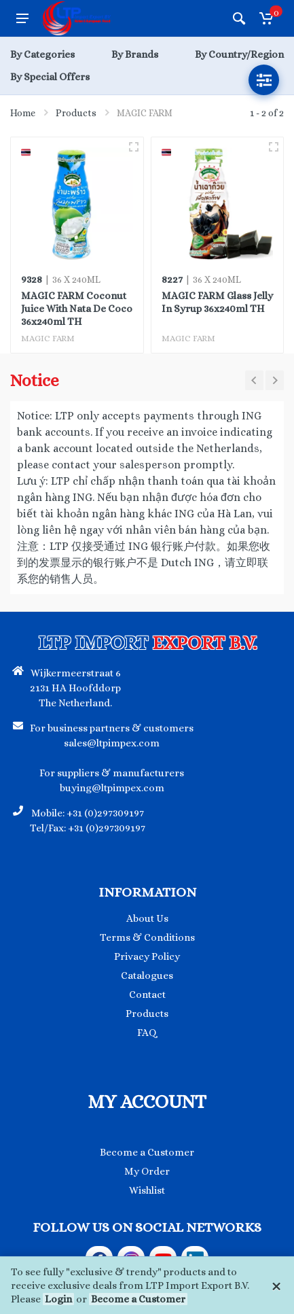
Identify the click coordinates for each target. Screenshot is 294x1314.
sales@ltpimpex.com (112, 743)
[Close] (276, 1285)
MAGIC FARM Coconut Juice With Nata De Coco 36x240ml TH (76, 309)
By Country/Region (239, 54)
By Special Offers (50, 77)
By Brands (134, 54)
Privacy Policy (147, 956)
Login (58, 1299)
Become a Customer (138, 1299)
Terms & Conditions (147, 937)
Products (76, 112)
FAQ (147, 1032)
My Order (147, 1171)
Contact (147, 994)
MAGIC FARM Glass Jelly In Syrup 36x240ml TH (217, 302)
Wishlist (147, 1190)
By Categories (42, 54)
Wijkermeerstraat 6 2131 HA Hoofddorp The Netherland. (75, 688)
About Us (147, 918)
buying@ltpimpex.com (112, 788)
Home (22, 112)
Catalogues (147, 975)
